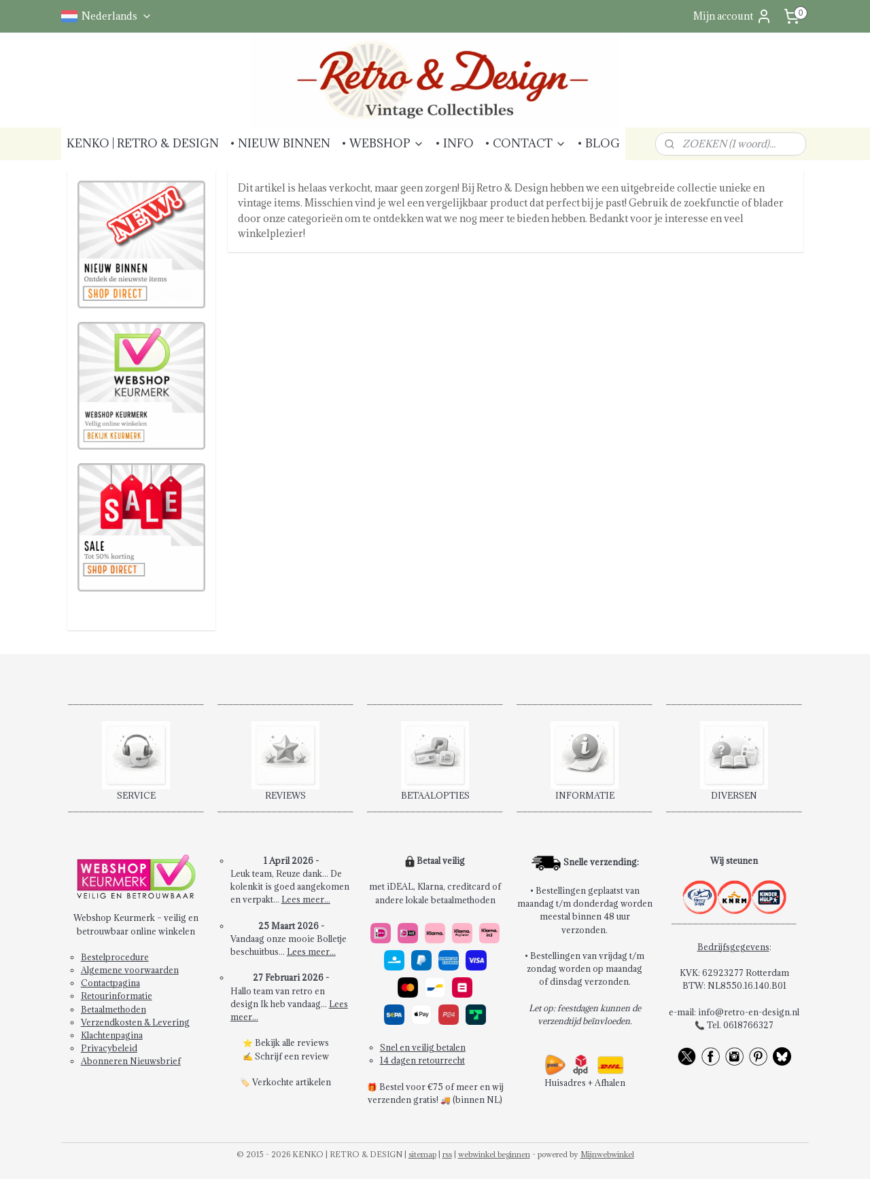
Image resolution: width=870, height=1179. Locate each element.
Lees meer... (305, 899)
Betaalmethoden (113, 1009)
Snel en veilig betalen (423, 1047)
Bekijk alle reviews (292, 1042)
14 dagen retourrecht (422, 1060)
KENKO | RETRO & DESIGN (143, 143)
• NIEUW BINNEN (280, 143)
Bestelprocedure (115, 956)
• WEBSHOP (382, 143)
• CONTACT (525, 143)
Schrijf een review (292, 1056)
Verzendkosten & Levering (135, 1022)
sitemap (422, 1154)
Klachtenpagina (112, 1035)
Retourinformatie (116, 995)
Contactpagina (110, 982)
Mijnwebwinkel (607, 1154)
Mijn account (732, 16)
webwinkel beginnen (494, 1154)
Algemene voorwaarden (130, 969)
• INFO (454, 143)
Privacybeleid (109, 1047)
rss (447, 1154)
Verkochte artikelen (291, 1081)
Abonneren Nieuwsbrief (131, 1060)
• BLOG (598, 143)
